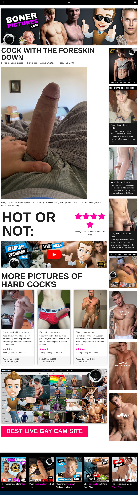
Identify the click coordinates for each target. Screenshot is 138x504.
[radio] (78, 216)
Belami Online (118, 496)
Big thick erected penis (86, 332)
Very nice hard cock (120, 182)
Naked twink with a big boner (16, 332)
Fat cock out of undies (49, 332)
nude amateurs (41, 493)
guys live (69, 493)
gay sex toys (94, 493)
